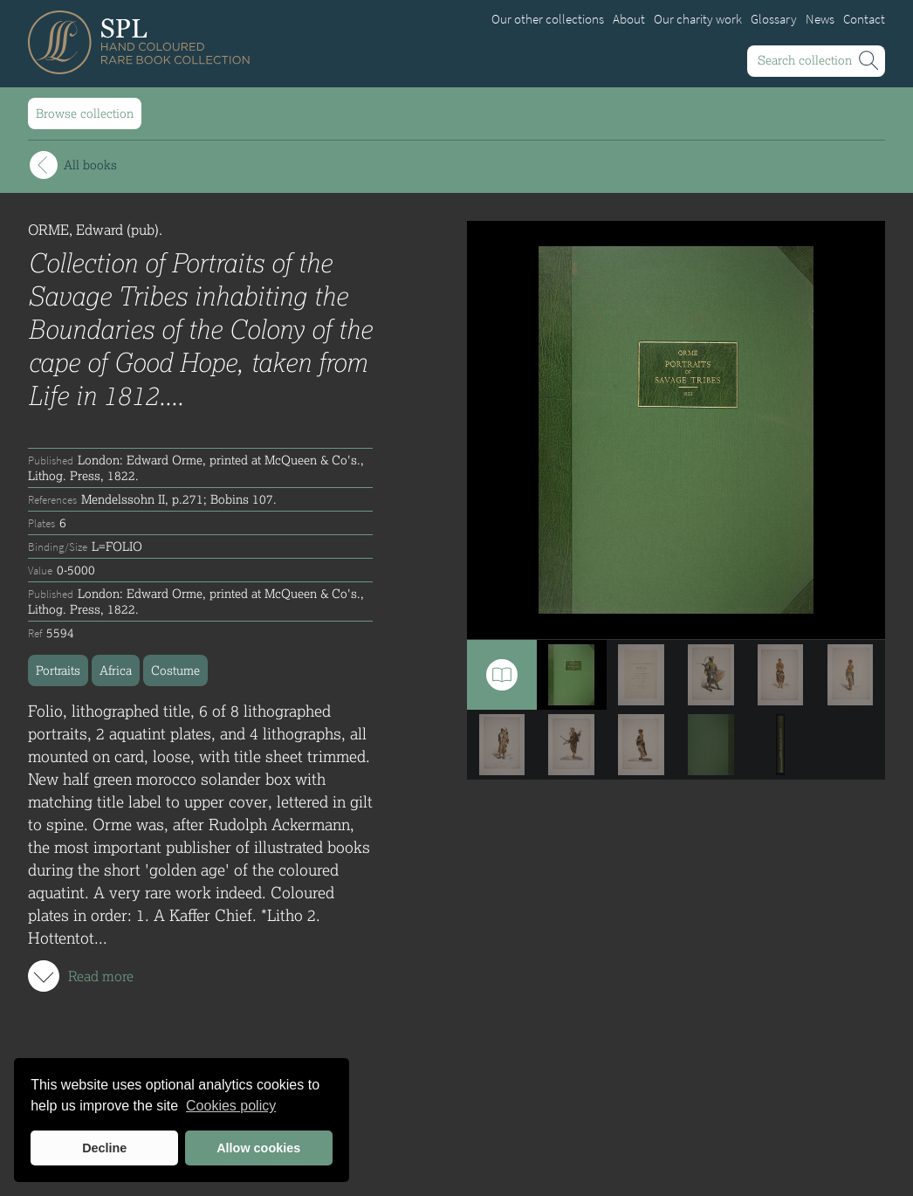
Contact (864, 19)
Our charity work (698, 19)
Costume (175, 670)
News (820, 19)
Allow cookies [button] (258, 1148)
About (629, 19)
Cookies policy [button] (231, 1105)
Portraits (58, 670)
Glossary (774, 19)
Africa (116, 670)
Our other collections (547, 19)
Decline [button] (104, 1148)
